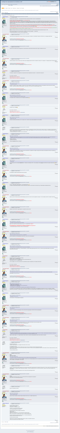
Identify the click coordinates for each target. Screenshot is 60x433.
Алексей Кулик (5, 70)
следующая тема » (56, 11)
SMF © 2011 (30, 430)
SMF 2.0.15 (27, 430)
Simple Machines (32, 430)
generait (4, 127)
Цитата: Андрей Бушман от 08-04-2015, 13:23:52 (15, 233)
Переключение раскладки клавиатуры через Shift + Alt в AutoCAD (19, 16)
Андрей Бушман (5, 16)
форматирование (23, 112)
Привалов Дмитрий (6, 403)
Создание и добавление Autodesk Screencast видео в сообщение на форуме (17, 39)
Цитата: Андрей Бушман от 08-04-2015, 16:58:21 (15, 270)
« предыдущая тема (52, 11)
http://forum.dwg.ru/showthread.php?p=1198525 (25, 137)
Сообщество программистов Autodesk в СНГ (11, 1)
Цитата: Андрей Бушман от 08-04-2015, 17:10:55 (15, 307)
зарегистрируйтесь (15, 4)
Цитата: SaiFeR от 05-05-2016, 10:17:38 (14, 356)
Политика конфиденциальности (30, 431)
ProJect (4, 365)
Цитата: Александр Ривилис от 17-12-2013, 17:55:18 (15, 221)
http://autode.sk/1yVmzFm (16, 273)
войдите (11, 4)
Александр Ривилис (6, 58)
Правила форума (12, 76)
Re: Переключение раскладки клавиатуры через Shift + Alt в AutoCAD (20, 58)
